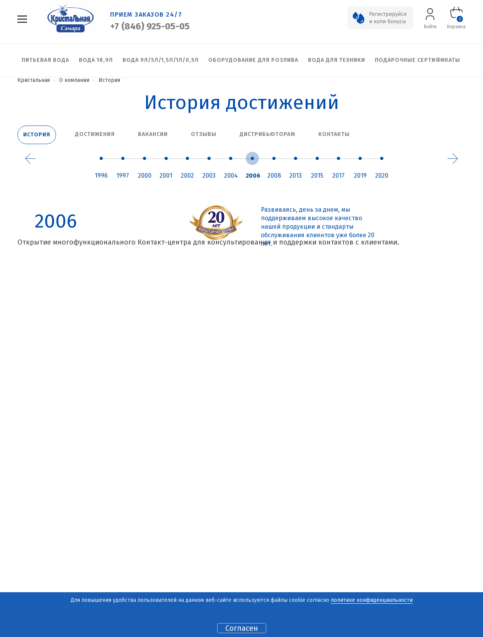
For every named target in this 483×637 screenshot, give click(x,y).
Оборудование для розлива (253, 60)
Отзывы (203, 134)
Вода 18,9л (96, 60)
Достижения (95, 134)
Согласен (241, 628)
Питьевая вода (45, 60)
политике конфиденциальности (372, 600)
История (36, 134)
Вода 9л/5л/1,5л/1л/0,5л (160, 60)
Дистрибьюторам (267, 134)
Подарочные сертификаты (417, 60)
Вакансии (153, 134)
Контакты (334, 134)
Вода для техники (336, 60)
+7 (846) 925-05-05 (150, 26)
